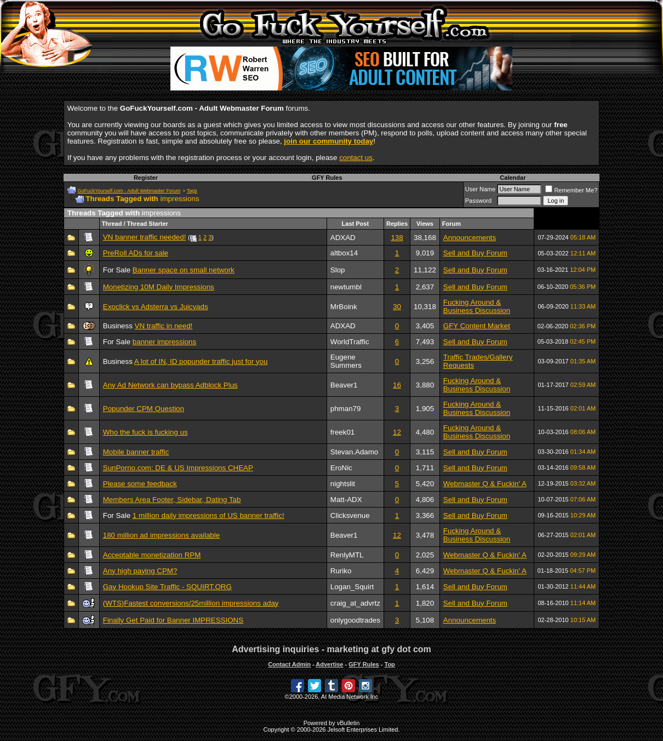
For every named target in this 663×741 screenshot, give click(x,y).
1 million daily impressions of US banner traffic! (208, 515)
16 (397, 385)
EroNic (341, 468)
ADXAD (343, 237)
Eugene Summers (346, 361)
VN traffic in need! (164, 326)
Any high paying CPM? (140, 571)
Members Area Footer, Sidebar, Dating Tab (172, 499)
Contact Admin (289, 664)
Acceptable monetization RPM (152, 555)
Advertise (329, 664)
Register (146, 177)
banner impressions (164, 342)
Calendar (512, 177)
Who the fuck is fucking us (145, 432)
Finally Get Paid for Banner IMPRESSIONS (173, 620)
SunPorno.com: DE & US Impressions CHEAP (178, 468)
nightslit (342, 484)
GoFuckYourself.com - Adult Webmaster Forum (128, 190)
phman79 (345, 408)
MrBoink (343, 307)
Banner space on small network (184, 270)
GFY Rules (327, 177)
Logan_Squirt (352, 587)
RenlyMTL (347, 555)
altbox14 (344, 253)
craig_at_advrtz (355, 603)
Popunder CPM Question (143, 408)
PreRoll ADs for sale (135, 253)
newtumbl (346, 287)
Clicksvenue (350, 515)
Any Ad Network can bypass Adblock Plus (170, 385)
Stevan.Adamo (354, 452)
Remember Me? (571, 190)
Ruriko (341, 571)
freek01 (342, 432)
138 (397, 237)
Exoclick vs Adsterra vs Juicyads (155, 307)
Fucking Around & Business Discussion (476, 306)
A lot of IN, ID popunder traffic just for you (201, 361)
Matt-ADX (346, 499)
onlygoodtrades (355, 620)
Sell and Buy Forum (475, 253)
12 (397, 432)
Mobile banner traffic (136, 452)
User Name (480, 189)
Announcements (469, 237)
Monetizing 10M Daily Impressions (158, 287)
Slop (337, 270)
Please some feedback (140, 484)
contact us (356, 157)
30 (397, 307)
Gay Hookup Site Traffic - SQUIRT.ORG (167, 587)
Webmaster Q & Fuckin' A (485, 484)
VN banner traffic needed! (144, 237)
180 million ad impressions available (161, 535)
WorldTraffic (349, 342)
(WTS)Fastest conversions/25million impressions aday (191, 603)
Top (389, 664)
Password (478, 200)
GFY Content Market (476, 326)
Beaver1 (344, 385)
